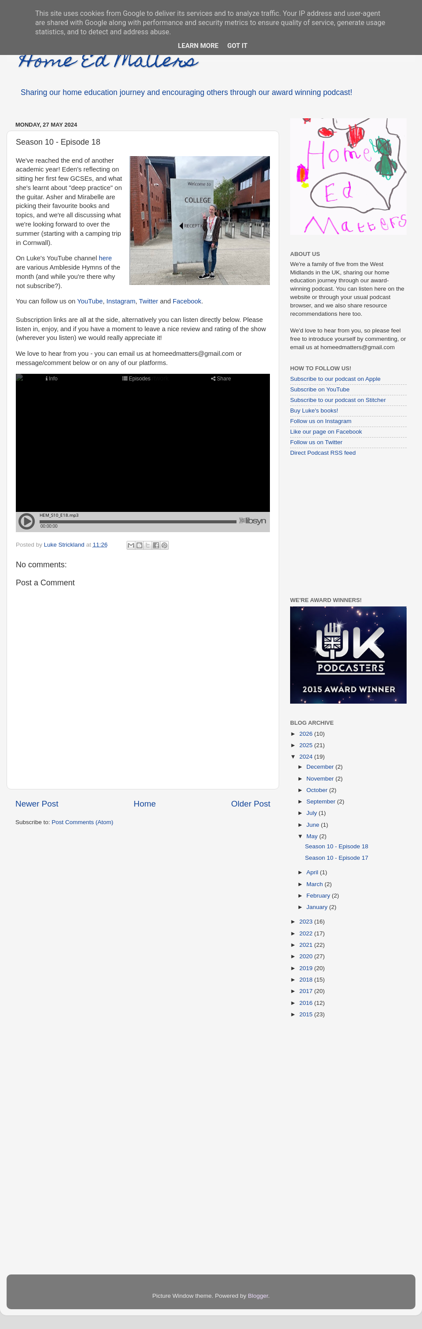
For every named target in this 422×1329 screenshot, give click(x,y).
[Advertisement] (345, 526)
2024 (306, 756)
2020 (306, 956)
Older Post (250, 803)
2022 (306, 933)
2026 (306, 733)
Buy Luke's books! (314, 410)
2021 (306, 945)
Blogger (258, 1295)
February (319, 895)
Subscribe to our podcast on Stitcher (338, 400)
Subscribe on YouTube (319, 389)
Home (145, 803)
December (320, 766)
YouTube (89, 301)
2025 (306, 745)
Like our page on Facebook (326, 431)
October (317, 790)
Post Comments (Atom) (82, 822)
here (105, 258)
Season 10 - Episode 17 (336, 857)
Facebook (187, 301)
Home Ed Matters (108, 62)
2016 (306, 1003)
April (313, 872)
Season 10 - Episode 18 (336, 846)
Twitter (148, 301)
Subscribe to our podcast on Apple (335, 379)
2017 (306, 991)
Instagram (120, 301)
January (317, 907)
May (312, 836)
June (313, 824)
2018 (306, 979)
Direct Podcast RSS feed (323, 452)
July (312, 813)
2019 (306, 968)
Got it (237, 46)
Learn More (198, 46)
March (315, 884)
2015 (306, 1014)
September (321, 801)
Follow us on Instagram (321, 421)
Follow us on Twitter (316, 442)
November (320, 778)
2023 (306, 921)
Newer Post (36, 803)
